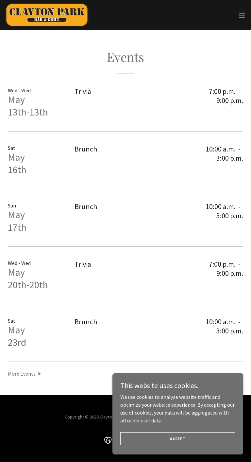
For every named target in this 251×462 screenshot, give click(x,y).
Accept (178, 438)
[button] (241, 15)
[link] (47, 15)
